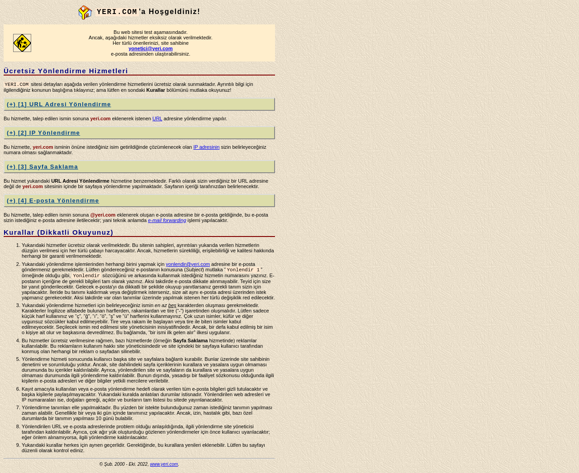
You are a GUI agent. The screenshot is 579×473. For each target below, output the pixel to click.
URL (157, 119)
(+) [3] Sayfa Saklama (42, 167)
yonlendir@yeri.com (188, 265)
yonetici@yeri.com (150, 48)
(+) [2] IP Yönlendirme (43, 133)
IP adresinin (206, 148)
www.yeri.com (164, 466)
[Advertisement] (316, 140)
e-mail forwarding (167, 221)
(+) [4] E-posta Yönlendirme (53, 201)
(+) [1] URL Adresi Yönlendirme (59, 105)
